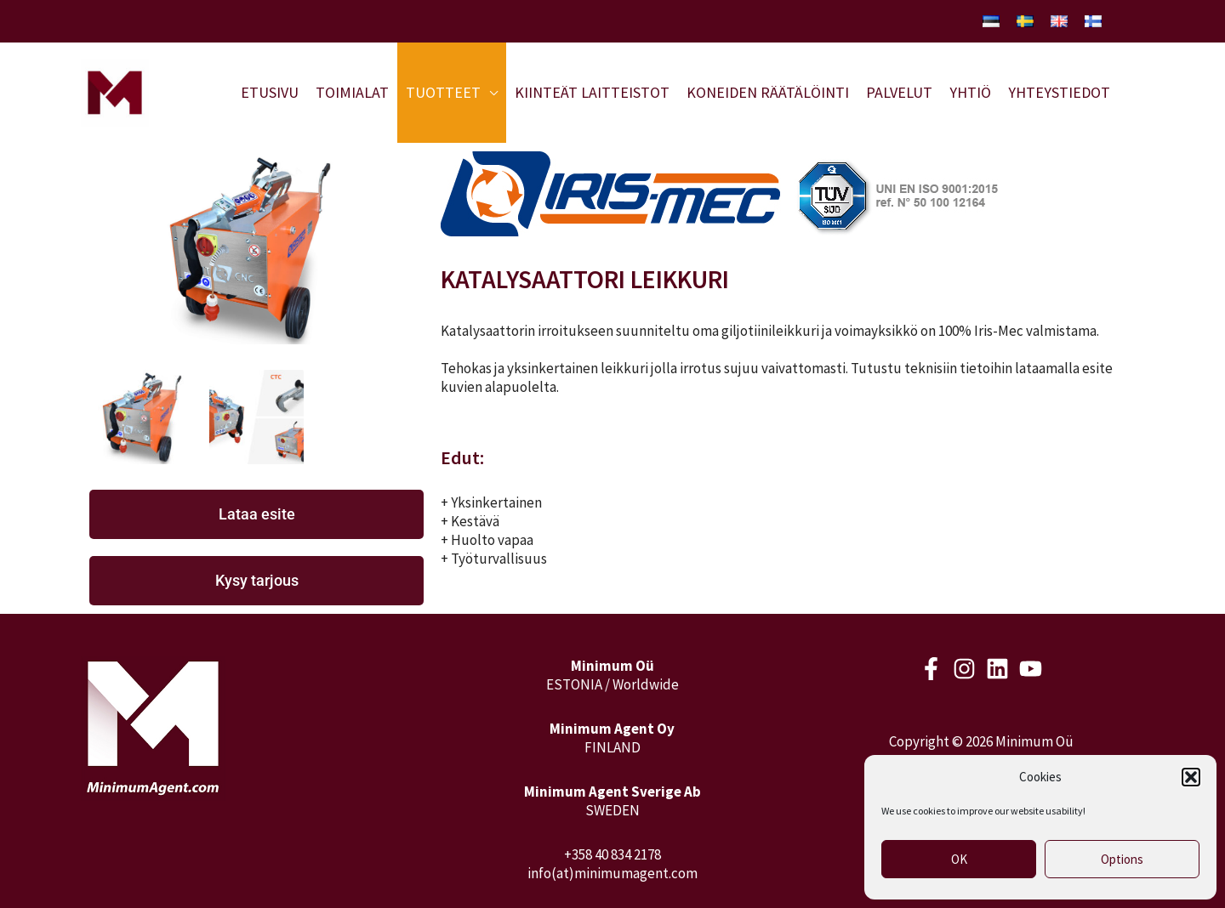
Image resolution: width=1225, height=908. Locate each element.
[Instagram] (964, 668)
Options (1122, 859)
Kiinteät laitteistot (592, 92)
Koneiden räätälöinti (768, 92)
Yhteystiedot (1059, 92)
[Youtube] (1030, 668)
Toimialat (352, 92)
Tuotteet (443, 92)
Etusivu (270, 92)
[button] (1190, 777)
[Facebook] (931, 668)
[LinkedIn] (997, 668)
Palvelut (899, 92)
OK (959, 859)
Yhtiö (970, 92)
